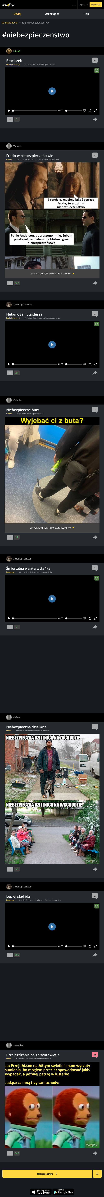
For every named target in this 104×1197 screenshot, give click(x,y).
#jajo (50, 572)
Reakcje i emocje (13, 64)
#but (24, 414)
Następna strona (47, 1174)
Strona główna (10, 22)
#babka (46, 731)
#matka (22, 900)
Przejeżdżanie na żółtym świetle (33, 1055)
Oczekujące (52, 13)
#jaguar (40, 900)
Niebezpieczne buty (22, 410)
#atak (19, 414)
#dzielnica (20, 731)
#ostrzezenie (31, 900)
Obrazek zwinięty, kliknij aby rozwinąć (50, 274)
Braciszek (14, 61)
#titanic (31, 159)
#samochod (20, 1059)
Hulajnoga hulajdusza (24, 314)
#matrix (38, 159)
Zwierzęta (10, 572)
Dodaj (17, 13)
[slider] (34, 110)
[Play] (8, 110)
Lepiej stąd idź (18, 896)
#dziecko (28, 64)
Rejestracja (95, 5)
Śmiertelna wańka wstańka (28, 568)
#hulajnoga (37, 318)
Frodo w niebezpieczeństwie (29, 156)
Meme (8, 731)
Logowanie (83, 5)
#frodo (19, 159)
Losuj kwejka (98, 1175)
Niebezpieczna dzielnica (26, 727)
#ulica (35, 64)
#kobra (22, 572)
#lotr (25, 159)
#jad (27, 572)
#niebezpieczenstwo (47, 64)
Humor (9, 159)
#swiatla (29, 1059)
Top (86, 13)
